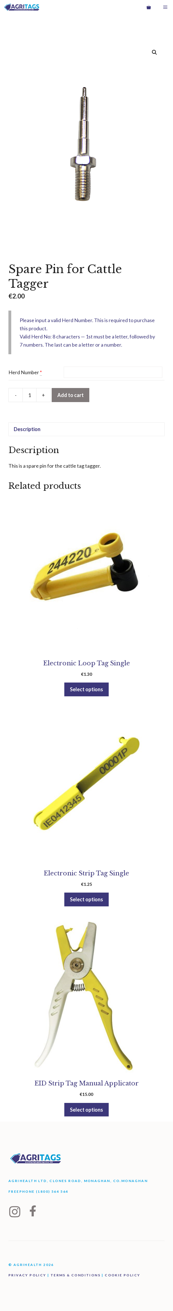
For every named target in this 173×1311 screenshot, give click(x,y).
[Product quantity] (29, 395)
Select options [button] (86, 689)
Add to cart (70, 395)
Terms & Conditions (76, 1275)
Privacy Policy (27, 1275)
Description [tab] (27, 429)
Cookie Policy (122, 1275)
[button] (154, 52)
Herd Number (23, 372)
